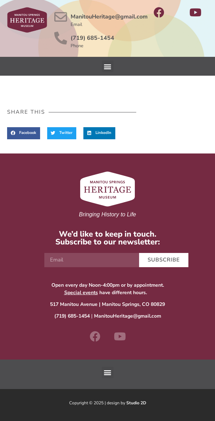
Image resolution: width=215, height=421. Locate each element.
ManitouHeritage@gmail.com (109, 17)
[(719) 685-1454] (60, 38)
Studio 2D (136, 403)
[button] (108, 66)
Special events (81, 292)
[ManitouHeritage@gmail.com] (60, 17)
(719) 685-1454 (92, 38)
